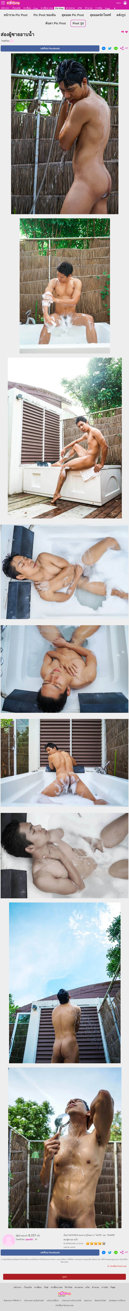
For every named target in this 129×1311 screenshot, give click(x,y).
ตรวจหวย (70, 8)
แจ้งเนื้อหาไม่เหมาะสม (116, 1266)
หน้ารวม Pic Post (15, 15)
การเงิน (98, 8)
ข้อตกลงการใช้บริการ (12, 1301)
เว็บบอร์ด (16, 8)
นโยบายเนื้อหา (53, 1301)
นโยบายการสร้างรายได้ (71, 1301)
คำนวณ (88, 8)
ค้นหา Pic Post (55, 23)
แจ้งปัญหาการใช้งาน (117, 1301)
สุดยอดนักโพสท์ (100, 15)
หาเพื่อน (27, 8)
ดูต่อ (64, 1276)
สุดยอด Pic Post (73, 15)
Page (107, 8)
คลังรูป (120, 15)
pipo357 (29, 1239)
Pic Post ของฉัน (45, 15)
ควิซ (80, 8)
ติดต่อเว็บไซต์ (100, 1301)
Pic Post (59, 8)
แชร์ (123, 48)
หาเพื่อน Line (47, 8)
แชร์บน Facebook (50, 48)
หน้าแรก (5, 8)
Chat (35, 8)
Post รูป (78, 23)
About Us (88, 1301)
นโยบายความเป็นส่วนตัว (34, 1301)
